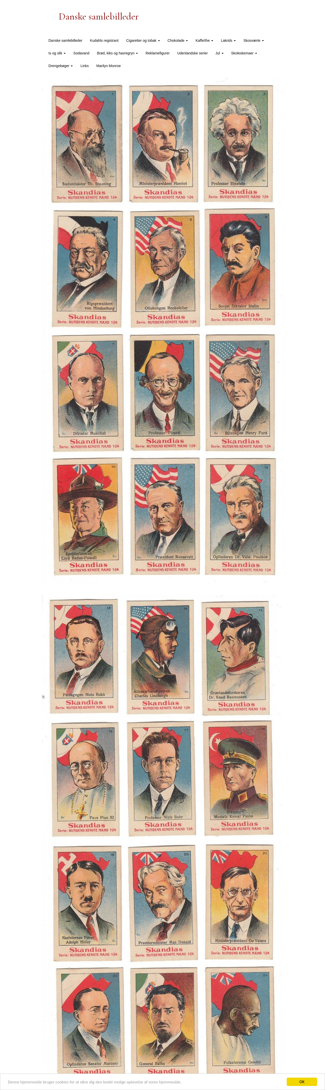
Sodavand (81, 53)
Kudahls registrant (104, 40)
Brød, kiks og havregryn (117, 53)
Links (84, 66)
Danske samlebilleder (65, 40)
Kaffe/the (204, 40)
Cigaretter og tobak (143, 40)
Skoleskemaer (244, 53)
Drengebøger (60, 66)
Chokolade (178, 40)
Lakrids (228, 40)
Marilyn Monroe (108, 66)
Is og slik (57, 53)
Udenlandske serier (192, 53)
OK (301, 1081)
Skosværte (253, 40)
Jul (219, 53)
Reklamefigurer (158, 53)
